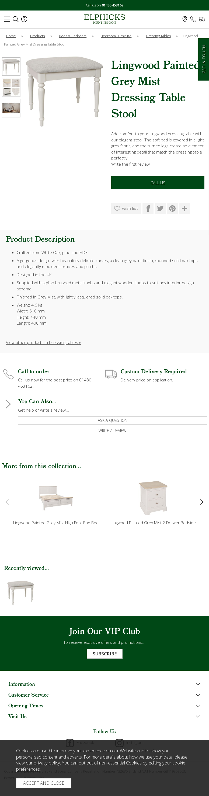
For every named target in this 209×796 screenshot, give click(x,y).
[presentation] (7, 502)
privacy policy (47, 763)
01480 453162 (112, 5)
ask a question (112, 420)
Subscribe (105, 654)
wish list (130, 208)
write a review (113, 430)
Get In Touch (203, 59)
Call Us (158, 182)
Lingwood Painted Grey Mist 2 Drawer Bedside (153, 522)
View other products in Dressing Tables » (43, 342)
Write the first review (130, 164)
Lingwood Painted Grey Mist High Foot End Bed (56, 522)
